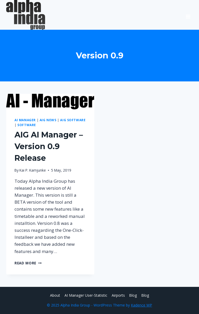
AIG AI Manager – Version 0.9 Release (49, 146)
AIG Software (73, 120)
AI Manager (25, 120)
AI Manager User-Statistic (86, 295)
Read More (28, 263)
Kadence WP (141, 305)
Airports (118, 295)
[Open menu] (188, 14)
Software (26, 125)
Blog (133, 295)
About (55, 295)
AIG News (48, 120)
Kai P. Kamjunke (32, 170)
